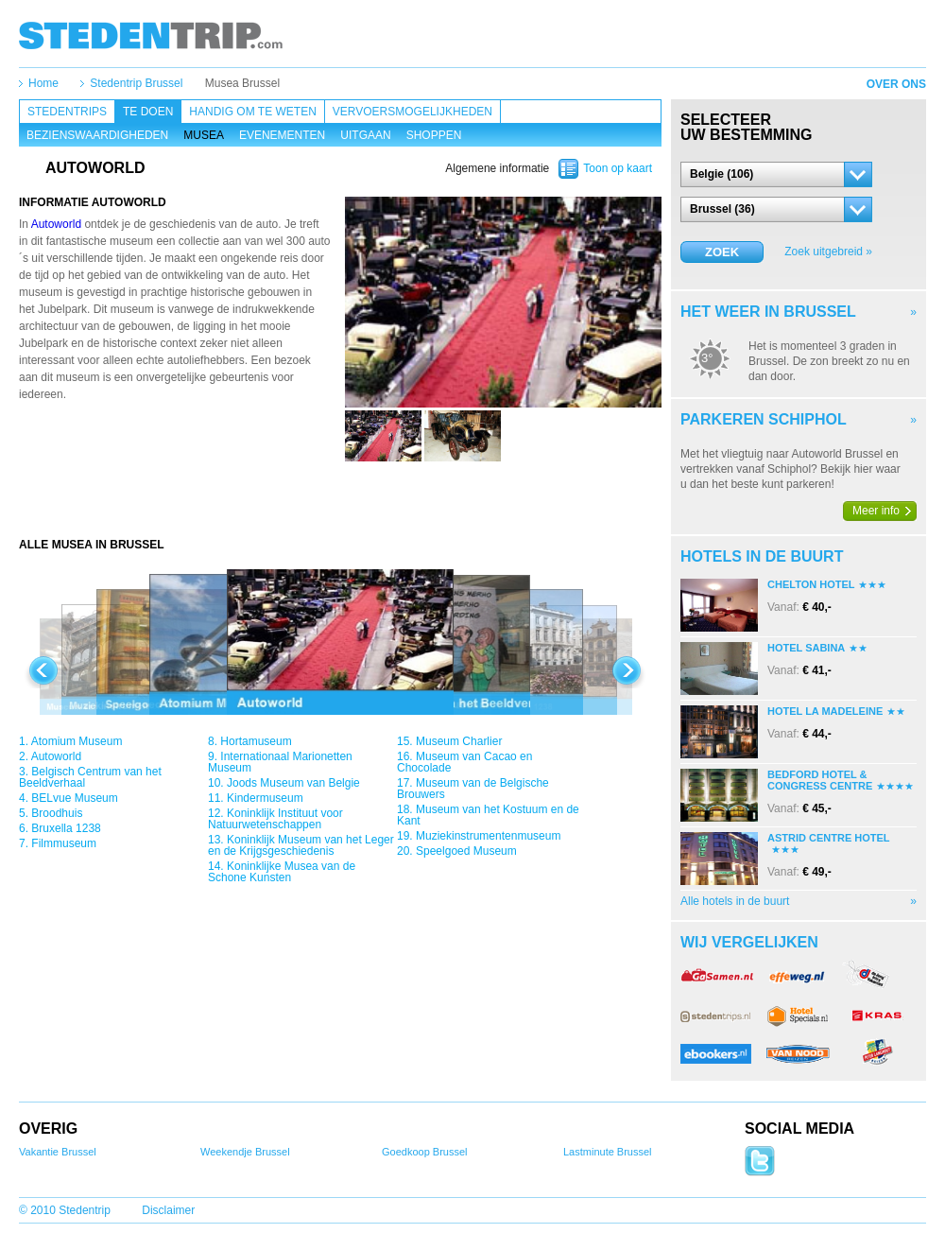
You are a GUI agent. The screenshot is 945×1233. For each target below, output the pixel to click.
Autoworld (56, 224)
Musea (203, 135)
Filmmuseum (63, 843)
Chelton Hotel (810, 584)
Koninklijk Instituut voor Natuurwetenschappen (275, 819)
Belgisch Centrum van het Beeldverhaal (90, 777)
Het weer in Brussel (768, 312)
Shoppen (434, 135)
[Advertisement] (340, 499)
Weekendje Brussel (245, 1151)
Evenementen (282, 135)
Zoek (722, 252)
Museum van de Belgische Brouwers (473, 788)
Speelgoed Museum (466, 851)
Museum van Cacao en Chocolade (464, 762)
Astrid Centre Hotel (828, 837)
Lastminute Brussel (607, 1151)
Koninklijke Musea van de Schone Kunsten (281, 872)
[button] (776, 174)
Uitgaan (365, 135)
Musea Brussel (242, 83)
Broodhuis (56, 813)
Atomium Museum (77, 741)
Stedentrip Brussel (136, 83)
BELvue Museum (74, 798)
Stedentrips (67, 111)
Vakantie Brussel (57, 1151)
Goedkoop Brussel (425, 1151)
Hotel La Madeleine (825, 711)
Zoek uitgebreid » (828, 251)
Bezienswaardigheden (97, 135)
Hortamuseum (255, 741)
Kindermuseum (265, 798)
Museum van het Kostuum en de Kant (488, 815)
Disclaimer (168, 1210)
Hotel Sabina (806, 647)
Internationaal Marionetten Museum (280, 762)
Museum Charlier (459, 741)
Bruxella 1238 (65, 828)
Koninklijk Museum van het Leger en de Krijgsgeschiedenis (301, 845)
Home (43, 83)
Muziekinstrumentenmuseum (488, 835)
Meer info (876, 510)
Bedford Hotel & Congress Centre (819, 780)
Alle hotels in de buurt (734, 901)
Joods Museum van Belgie (293, 783)
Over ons (896, 84)
